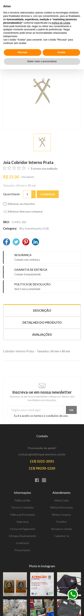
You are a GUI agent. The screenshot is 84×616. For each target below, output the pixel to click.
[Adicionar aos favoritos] (19, 204)
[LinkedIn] (35, 242)
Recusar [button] (22, 599)
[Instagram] (45, 480)
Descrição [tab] (42, 310)
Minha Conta (61, 500)
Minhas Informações (61, 507)
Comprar (47, 194)
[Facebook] (6, 242)
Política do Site (22, 500)
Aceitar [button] (61, 599)
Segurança (23, 521)
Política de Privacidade (22, 514)
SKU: (6, 222)
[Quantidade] (27, 194)
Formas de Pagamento (22, 529)
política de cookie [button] (61, 569)
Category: (10, 228)
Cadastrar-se (61, 536)
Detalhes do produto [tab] (42, 322)
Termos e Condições (22, 507)
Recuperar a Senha (61, 529)
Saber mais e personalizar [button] (42, 608)
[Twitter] (16, 242)
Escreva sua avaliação (44, 168)
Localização (22, 543)
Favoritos (61, 521)
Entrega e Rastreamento (22, 536)
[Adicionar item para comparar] (23, 211)
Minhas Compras (61, 514)
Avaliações (42, 334)
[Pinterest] (25, 242)
